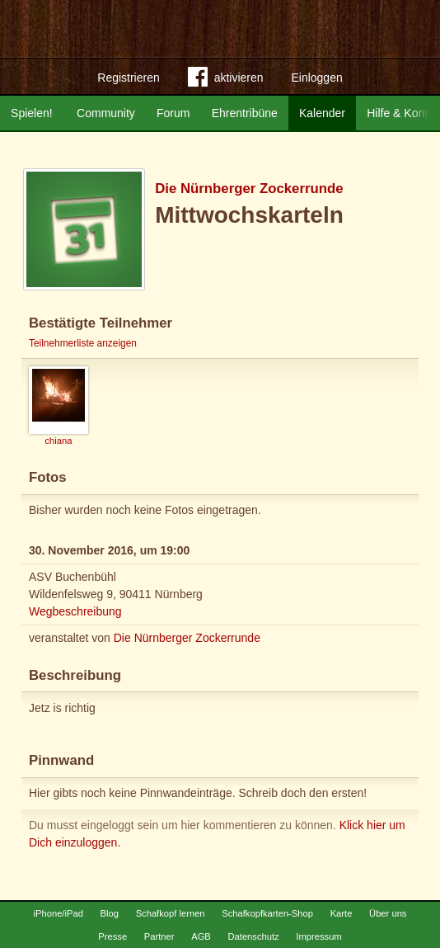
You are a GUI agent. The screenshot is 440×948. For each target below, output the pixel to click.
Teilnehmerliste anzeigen (83, 343)
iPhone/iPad (58, 913)
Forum (173, 113)
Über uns (387, 913)
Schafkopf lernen (170, 913)
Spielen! (32, 113)
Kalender (322, 113)
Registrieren (128, 77)
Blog (110, 913)
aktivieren (226, 80)
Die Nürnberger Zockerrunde (249, 188)
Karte (341, 913)
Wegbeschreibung (75, 611)
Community (106, 113)
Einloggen (316, 77)
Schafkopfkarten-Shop (267, 913)
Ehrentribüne (245, 113)
